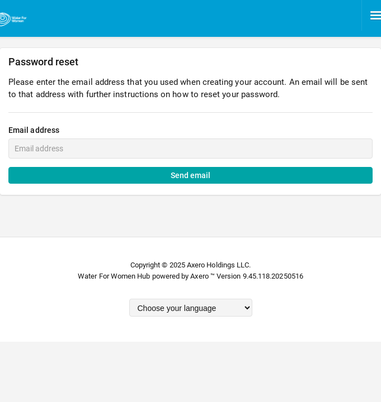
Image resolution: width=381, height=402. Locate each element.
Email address (33, 130)
